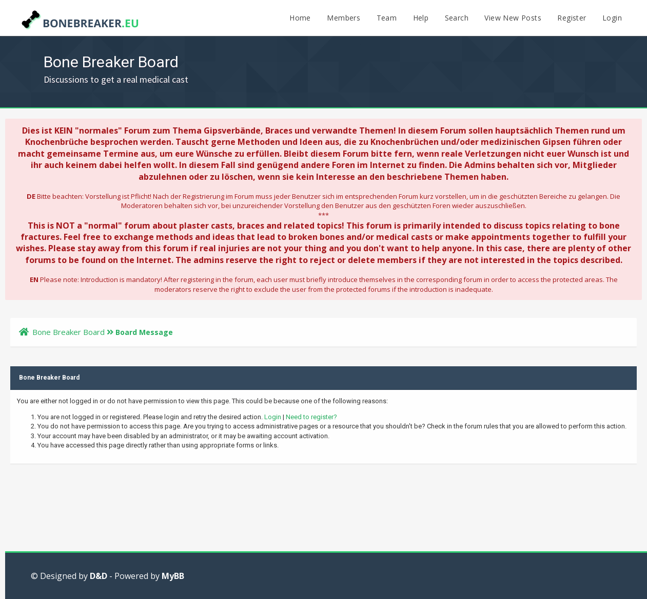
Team (387, 18)
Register (571, 18)
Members (343, 18)
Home (300, 18)
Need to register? (311, 417)
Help (421, 18)
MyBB (173, 576)
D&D (98, 576)
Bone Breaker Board (68, 332)
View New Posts (512, 18)
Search (456, 18)
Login (612, 18)
